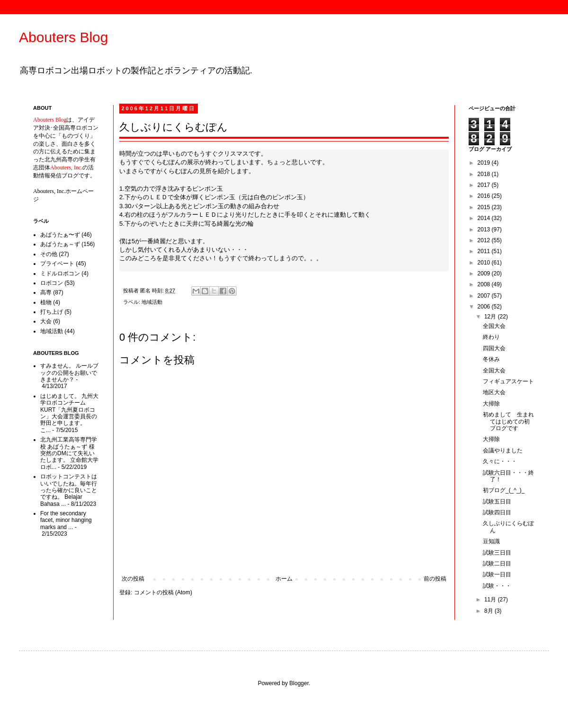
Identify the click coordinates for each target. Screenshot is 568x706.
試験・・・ (497, 585)
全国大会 (494, 326)
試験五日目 (497, 501)
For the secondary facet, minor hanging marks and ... (66, 520)
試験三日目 (497, 552)
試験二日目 (497, 563)
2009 (485, 273)
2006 (485, 306)
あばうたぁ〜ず (60, 234)
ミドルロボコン (60, 273)
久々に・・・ (500, 461)
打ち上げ (51, 312)
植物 (46, 302)
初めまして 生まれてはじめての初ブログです (508, 421)
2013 (485, 229)
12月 (491, 316)
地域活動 (152, 302)
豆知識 (491, 541)
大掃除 (491, 403)
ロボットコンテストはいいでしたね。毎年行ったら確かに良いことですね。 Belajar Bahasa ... (68, 490)
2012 (485, 240)
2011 (485, 251)
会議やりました (503, 450)
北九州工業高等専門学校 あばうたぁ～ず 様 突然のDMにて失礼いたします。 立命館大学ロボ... (69, 453)
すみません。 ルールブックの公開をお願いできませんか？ (69, 372)
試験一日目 (497, 574)
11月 (491, 599)
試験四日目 (497, 512)
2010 (485, 262)
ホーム (284, 578)
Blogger (299, 683)
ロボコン (51, 283)
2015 (485, 207)
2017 (485, 185)
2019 (485, 162)
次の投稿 (133, 578)
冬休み (491, 359)
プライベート (57, 263)
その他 (48, 254)
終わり (491, 337)
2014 (485, 218)
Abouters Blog (63, 37)
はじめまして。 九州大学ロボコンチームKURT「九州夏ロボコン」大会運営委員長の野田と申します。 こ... (69, 413)
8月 (489, 611)
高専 (46, 292)
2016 (485, 196)
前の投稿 (435, 578)
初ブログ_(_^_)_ (503, 490)
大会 (46, 321)
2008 (485, 284)
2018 (485, 174)
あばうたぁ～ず (60, 244)
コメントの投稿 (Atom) (163, 592)
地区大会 (494, 392)
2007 (485, 295)
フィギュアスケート (508, 381)
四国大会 (494, 348)
